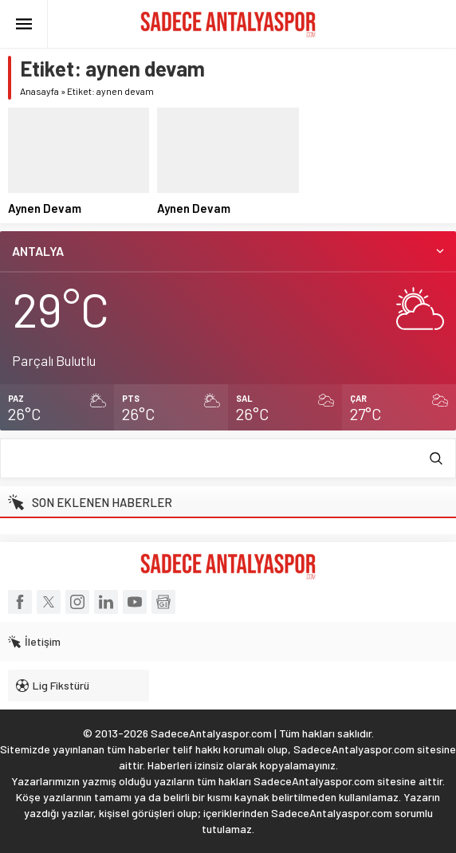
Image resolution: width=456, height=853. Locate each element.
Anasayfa (39, 90)
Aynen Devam (44, 208)
